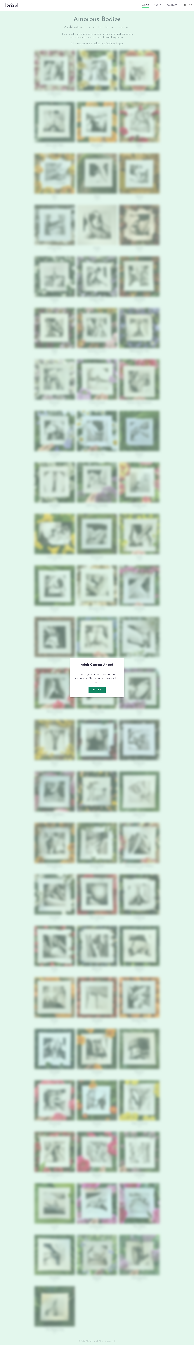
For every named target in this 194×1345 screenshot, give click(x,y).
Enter (97, 690)
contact (172, 5)
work (145, 5)
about (158, 5)
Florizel (10, 5)
